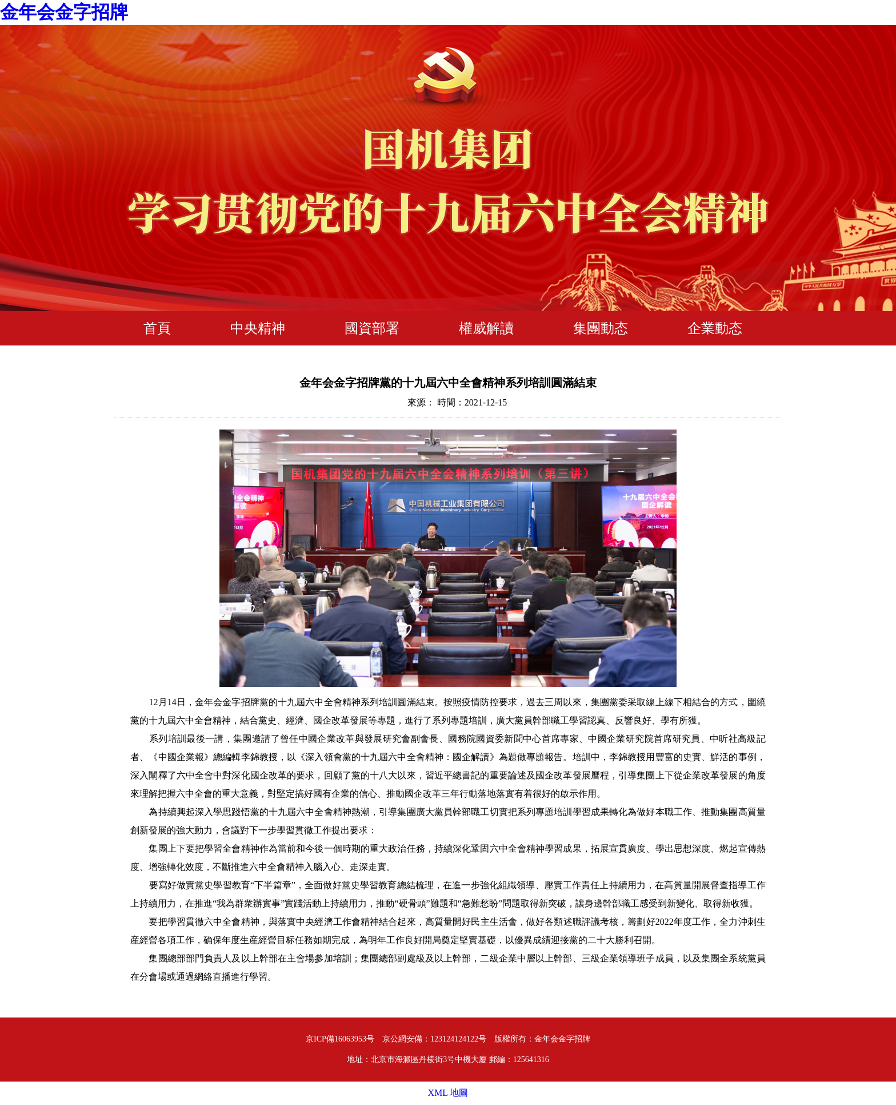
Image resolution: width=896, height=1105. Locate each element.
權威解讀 (486, 328)
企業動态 (714, 328)
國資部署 (372, 328)
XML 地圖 (448, 1093)
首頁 (157, 328)
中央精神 (257, 328)
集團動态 (600, 328)
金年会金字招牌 (64, 12)
